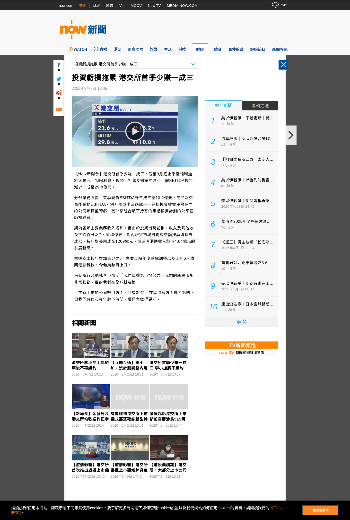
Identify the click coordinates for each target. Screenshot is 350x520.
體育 (109, 6)
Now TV (154, 5)
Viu (121, 5)
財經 (96, 6)
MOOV (136, 5)
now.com (66, 5)
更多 (241, 322)
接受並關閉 (321, 510)
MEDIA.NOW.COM (182, 5)
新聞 (83, 6)
